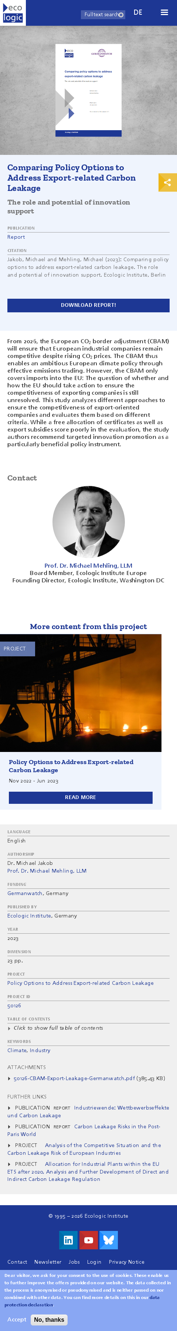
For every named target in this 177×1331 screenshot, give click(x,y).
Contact (17, 1262)
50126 (14, 1005)
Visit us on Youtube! (88, 1240)
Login (94, 1262)
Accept (16, 1324)
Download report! (88, 305)
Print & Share (168, 182)
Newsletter (47, 1262)
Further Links (27, 1097)
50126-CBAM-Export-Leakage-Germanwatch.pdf (74, 1078)
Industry (40, 1050)
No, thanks (49, 1324)
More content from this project (88, 626)
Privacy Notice (126, 1262)
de (138, 12)
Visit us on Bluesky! (108, 1240)
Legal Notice (23, 1273)
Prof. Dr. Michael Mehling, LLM (47, 871)
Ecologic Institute (29, 916)
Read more (80, 797)
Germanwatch (25, 893)
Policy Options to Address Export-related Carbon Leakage (80, 983)
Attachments (26, 1067)
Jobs (74, 1262)
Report (16, 237)
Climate (17, 1050)
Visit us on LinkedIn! (68, 1240)
